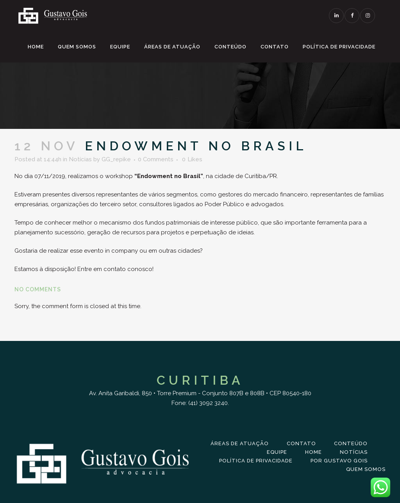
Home (313, 452)
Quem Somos (366, 469)
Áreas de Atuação (240, 443)
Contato (301, 443)
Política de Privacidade (256, 461)
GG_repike (116, 159)
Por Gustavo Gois (339, 461)
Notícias (80, 159)
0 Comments (155, 159)
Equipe (277, 452)
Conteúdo (351, 443)
